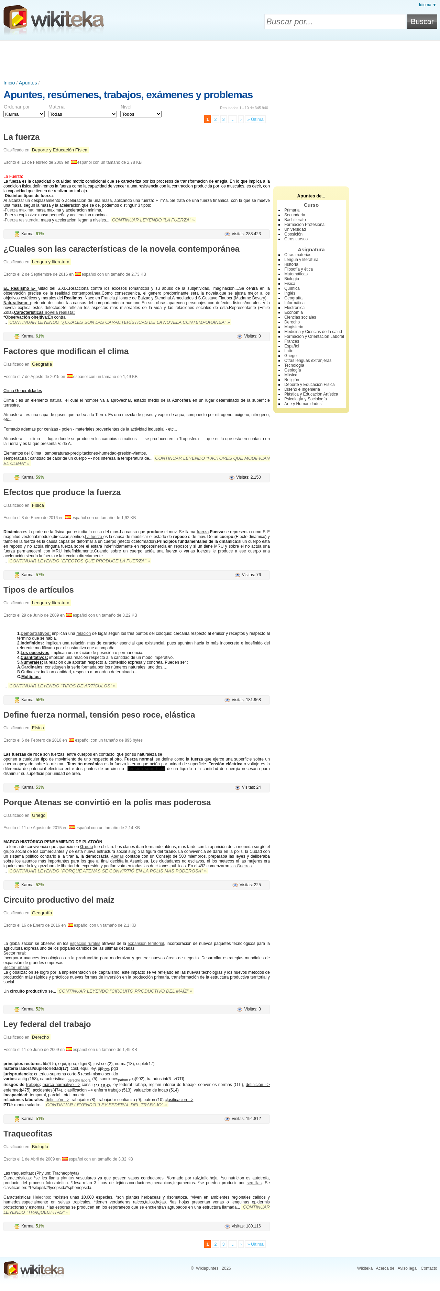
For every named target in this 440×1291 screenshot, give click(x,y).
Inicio (9, 82)
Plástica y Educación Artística (311, 394)
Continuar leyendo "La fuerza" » (153, 219)
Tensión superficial (146, 768)
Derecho (40, 1037)
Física (38, 505)
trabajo (33, 1084)
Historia (291, 264)
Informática (294, 302)
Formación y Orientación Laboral (314, 336)
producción (87, 958)
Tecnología (294, 365)
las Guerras (241, 866)
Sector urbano (16, 967)
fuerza (203, 531)
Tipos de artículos (38, 589)
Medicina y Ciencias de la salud (313, 331)
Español (291, 346)
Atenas (117, 856)
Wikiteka (365, 1268)
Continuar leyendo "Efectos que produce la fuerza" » (79, 560)
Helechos (41, 1197)
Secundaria (294, 215)
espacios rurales (85, 943)
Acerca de (385, 1268)
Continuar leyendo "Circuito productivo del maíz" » (125, 991)
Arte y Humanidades (303, 403)
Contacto (429, 1268)
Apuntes (28, 82)
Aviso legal (408, 1268)
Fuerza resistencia (21, 220)
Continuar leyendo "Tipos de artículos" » (62, 685)
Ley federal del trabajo (47, 1024)
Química (292, 288)
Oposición (293, 234)
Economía (293, 312)
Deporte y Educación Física (59, 149)
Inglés (289, 293)
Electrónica (294, 307)
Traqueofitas (28, 1133)
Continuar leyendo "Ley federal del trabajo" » (106, 1104)
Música (290, 375)
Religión (291, 379)
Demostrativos (35, 633)
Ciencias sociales (300, 317)
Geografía (42, 364)
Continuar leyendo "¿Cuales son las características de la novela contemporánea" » (119, 322)
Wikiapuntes (207, 1268)
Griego (39, 815)
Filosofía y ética (298, 269)
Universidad (295, 229)
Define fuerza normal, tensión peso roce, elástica (99, 714)
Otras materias (297, 254)
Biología (40, 1146)
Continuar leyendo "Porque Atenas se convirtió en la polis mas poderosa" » (108, 870)
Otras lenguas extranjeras (307, 360)
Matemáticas (296, 274)
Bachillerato (295, 219)
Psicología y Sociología (305, 399)
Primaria (292, 210)
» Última (255, 119)
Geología (292, 370)
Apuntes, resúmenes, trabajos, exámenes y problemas (128, 94)
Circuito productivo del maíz (58, 899)
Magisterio (293, 326)
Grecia (86, 846)
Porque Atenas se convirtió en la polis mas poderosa (107, 802)
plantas (67, 1178)
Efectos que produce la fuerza (62, 492)
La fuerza (21, 136)
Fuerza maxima (19, 210)
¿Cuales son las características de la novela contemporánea (121, 248)
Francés (291, 341)
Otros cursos (296, 239)
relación (83, 633)
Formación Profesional (305, 224)
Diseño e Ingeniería (302, 389)
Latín (289, 351)
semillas (254, 1182)
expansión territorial (146, 943)
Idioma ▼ (428, 4)
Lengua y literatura (50, 261)
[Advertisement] (220, 59)
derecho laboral (79, 1080)
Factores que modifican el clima (66, 351)
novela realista (59, 312)
